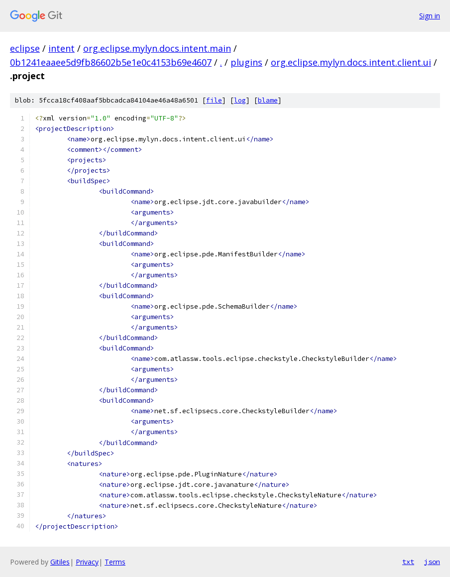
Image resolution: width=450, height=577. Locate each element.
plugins (246, 62)
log (240, 100)
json (432, 561)
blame (268, 100)
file (214, 100)
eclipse (25, 48)
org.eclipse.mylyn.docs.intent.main (157, 48)
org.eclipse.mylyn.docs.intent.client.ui (351, 62)
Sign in (429, 15)
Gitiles (60, 562)
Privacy (87, 562)
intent (61, 48)
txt (408, 561)
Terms (115, 562)
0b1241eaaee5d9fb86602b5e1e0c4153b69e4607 (111, 62)
